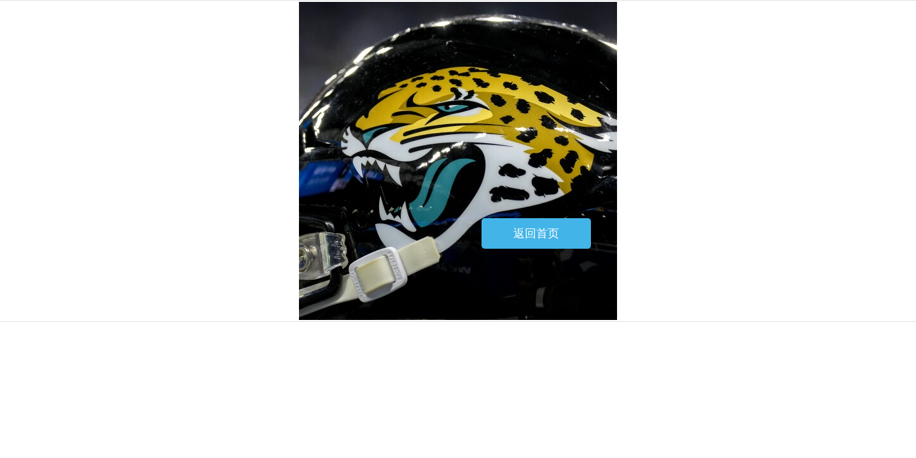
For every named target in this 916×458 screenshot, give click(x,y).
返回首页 (536, 233)
